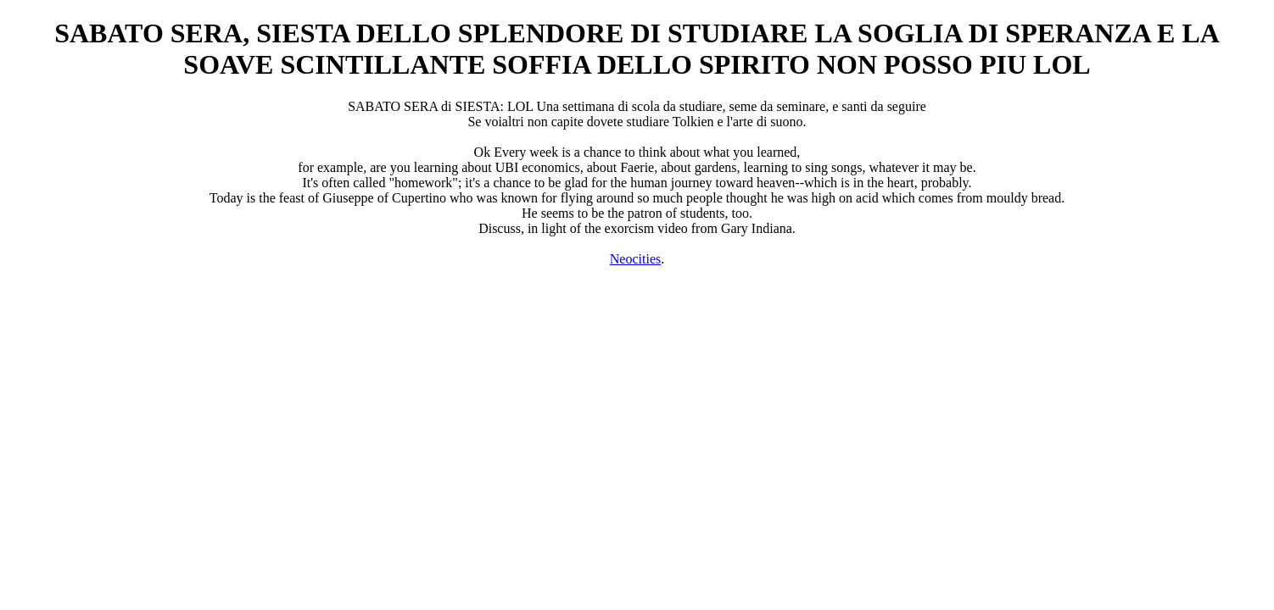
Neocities (635, 259)
